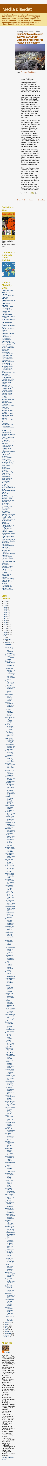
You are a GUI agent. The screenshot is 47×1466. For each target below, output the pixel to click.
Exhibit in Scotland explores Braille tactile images (9, 1064)
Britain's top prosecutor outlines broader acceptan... (9, 943)
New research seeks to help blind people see (9, 881)
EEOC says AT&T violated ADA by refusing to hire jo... (10, 793)
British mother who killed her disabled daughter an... (10, 779)
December (8, 636)
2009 (5, 634)
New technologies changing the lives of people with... (10, 1103)
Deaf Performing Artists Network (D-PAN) (8, 369)
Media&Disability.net (8, 475)
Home (31, 200)
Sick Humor (5, 544)
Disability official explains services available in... (9, 1318)
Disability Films (6, 385)
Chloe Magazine (7, 355)
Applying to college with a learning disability (10, 1097)
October (8, 642)
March (7, 1331)
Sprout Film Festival (8, 545)
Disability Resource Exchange (8, 400)
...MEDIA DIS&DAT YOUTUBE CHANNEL (8, 297)
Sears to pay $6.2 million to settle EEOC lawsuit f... (10, 657)
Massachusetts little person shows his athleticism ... (9, 1247)
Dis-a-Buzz (5, 374)
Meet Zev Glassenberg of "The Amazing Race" (9, 1144)
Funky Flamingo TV (8, 437)
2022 (5, 609)
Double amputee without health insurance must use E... (10, 849)
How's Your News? (7, 442)
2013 (5, 626)
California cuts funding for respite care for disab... (9, 1241)
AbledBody (5, 305)
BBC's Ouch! (6, 338)
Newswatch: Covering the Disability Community (8, 512)
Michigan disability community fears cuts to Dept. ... (9, 1003)
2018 (5, 616)
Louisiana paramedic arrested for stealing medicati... (9, 988)
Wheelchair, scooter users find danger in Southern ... (10, 831)
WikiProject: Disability (5, 576)
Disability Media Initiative (7, 395)
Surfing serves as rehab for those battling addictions (10, 825)
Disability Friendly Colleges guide (7, 387)
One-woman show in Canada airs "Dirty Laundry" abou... (9, 1036)
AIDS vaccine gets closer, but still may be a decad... (9, 1050)
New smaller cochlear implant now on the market (10, 1190)
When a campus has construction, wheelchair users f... (9, 868)
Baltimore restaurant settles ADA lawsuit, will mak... (9, 705)
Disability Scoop (7, 409)
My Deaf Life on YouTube (7, 494)
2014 (5, 624)
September (8, 644)
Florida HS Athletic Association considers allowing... (9, 712)
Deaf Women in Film (8, 372)
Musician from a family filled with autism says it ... (9, 929)
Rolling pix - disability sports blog (8, 541)
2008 (5, 1337)
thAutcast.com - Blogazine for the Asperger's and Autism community (7, 587)
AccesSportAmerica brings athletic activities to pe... (10, 981)
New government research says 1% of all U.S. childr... (10, 909)
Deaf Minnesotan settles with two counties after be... (10, 1077)
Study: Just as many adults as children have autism (9, 1210)
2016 (5, 620)
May (6, 1328)
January (8, 1335)
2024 (5, 605)
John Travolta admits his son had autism (10, 1130)
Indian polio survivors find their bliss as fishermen (9, 1044)
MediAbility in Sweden (6, 469)
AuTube (4, 332)
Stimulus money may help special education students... (9, 1302)
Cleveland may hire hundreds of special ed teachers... (10, 747)
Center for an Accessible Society (8, 353)
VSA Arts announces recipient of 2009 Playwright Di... (9, 1311)
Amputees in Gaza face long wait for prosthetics (9, 753)
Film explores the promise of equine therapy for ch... (10, 950)
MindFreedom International (6, 480)
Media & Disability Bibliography (7, 472)
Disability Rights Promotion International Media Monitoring (8, 405)
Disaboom (5, 423)
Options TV (5, 523)
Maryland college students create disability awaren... (10, 1110)
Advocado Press (7, 314)
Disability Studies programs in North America (7, 415)
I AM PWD (5, 443)
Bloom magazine (7, 339)
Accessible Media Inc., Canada (7, 307)
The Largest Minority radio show (8, 554)
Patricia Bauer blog (8, 525)
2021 (5, 611)
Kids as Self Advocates (5, 455)
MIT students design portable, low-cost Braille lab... (10, 1281)
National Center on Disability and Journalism (8, 501)
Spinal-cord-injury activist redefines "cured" (10, 1125)
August (7, 1322)
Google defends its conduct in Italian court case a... (9, 683)
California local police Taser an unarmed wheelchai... (9, 1261)
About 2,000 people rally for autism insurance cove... (9, 1254)
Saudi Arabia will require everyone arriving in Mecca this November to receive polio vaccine (29, 38)
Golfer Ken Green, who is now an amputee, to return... (10, 664)
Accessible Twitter (7, 310)
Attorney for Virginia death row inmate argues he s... (10, 1222)
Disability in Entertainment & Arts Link (8, 419)
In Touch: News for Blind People (7, 445)
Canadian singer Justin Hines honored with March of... (9, 819)
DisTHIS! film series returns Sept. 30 (10, 813)
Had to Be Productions (5, 439)
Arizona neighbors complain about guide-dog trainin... (9, 921)
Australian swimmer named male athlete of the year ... (9, 1136)
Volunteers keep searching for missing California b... (9, 1158)
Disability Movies (7, 398)
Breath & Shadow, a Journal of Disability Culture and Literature (8, 348)
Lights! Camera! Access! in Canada (8, 463)
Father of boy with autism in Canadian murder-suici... (10, 671)
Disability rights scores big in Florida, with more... (9, 875)
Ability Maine (6, 303)
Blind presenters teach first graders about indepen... (10, 855)
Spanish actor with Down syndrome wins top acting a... (9, 888)
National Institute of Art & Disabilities (8, 505)
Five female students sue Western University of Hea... (9, 1090)
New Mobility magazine (6, 508)
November (8, 639)
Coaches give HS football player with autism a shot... (10, 1235)
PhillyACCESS (6, 527)
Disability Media (7, 393)
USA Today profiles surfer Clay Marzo (10, 836)
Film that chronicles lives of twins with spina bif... (9, 734)
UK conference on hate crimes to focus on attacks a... (9, 842)
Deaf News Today (7, 366)
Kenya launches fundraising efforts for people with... (9, 1084)
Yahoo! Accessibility (8, 578)
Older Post (41, 200)
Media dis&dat (17, 9)
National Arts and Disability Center (7, 497)
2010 (5, 632)
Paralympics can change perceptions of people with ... (10, 1204)
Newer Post (20, 200)
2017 (5, 618)
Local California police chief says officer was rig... (9, 915)
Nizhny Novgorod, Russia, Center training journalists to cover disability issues (8, 519)
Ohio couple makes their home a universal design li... (9, 1025)
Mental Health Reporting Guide (7, 477)
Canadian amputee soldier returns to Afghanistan (10, 1169)
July (6, 1324)
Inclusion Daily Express (6, 449)
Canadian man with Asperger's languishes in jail (9, 996)
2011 (5, 630)
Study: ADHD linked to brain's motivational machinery (9, 1289)
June (7, 1326)
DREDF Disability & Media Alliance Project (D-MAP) (8, 363)
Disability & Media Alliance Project (7, 376)
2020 (5, 613)
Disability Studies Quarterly (7, 411)
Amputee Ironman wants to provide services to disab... (9, 966)
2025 (5, 603)
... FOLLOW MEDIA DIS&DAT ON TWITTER (8, 292)
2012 (5, 628)
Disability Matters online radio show (7, 390)
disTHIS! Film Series (8, 582)
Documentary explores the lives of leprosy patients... (9, 1176)
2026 (5, 601)
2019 (5, 615)
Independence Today (8, 451)
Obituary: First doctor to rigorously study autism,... (9, 1183)
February (8, 1333)
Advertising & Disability (6, 312)
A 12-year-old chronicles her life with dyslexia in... (10, 862)
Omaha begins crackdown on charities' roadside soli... (10, 1216)
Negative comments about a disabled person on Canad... (9, 800)
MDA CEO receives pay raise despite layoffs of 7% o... (9, 785)
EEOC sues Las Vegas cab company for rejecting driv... (10, 759)
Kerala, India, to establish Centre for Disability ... (9, 773)
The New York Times (28, 72)
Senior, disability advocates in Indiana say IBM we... (9, 1071)
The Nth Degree (7, 556)
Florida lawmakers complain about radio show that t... (9, 1267)
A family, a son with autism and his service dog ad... (9, 1151)
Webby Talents (6, 574)
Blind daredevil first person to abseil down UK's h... (10, 1296)
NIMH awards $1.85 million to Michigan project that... (9, 741)
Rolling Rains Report (8, 539)
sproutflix (4, 583)
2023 (5, 607)
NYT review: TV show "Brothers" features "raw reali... (9, 895)
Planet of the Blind (7, 531)
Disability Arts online (8, 379)
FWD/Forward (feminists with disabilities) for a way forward (8, 433)
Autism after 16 (6, 336)
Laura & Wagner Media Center (7, 458)
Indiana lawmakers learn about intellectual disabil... (9, 1118)
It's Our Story (6, 453)
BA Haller (7, 1352)
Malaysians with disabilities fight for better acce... (10, 677)
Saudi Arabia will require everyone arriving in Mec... (9, 720)
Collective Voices (7, 357)
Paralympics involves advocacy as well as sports (10, 974)
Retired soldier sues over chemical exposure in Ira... (9, 935)
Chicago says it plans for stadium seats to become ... (10, 903)
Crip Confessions (7, 358)
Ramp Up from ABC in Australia (8, 537)
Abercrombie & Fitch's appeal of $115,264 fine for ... (10, 1274)
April (6, 1329)
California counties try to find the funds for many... (10, 727)
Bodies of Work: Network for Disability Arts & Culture (8, 342)
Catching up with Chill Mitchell (9, 1030)
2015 (5, 622)
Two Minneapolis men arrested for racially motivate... (10, 1010)
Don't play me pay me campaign (7, 425)
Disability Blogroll (7, 380)
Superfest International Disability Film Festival (6, 549)
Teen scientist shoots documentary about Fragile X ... (9, 958)
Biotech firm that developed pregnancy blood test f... (9, 808)
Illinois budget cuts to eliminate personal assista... (9, 697)
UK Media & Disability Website (7, 565)
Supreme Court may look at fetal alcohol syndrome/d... (10, 1229)
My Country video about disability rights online (8, 487)
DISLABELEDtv (7, 360)
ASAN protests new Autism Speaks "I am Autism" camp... (9, 1197)
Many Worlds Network (6, 466)
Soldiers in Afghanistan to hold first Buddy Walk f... (10, 766)
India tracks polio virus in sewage (10, 1164)
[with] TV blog (6, 580)
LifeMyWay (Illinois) (8, 461)
